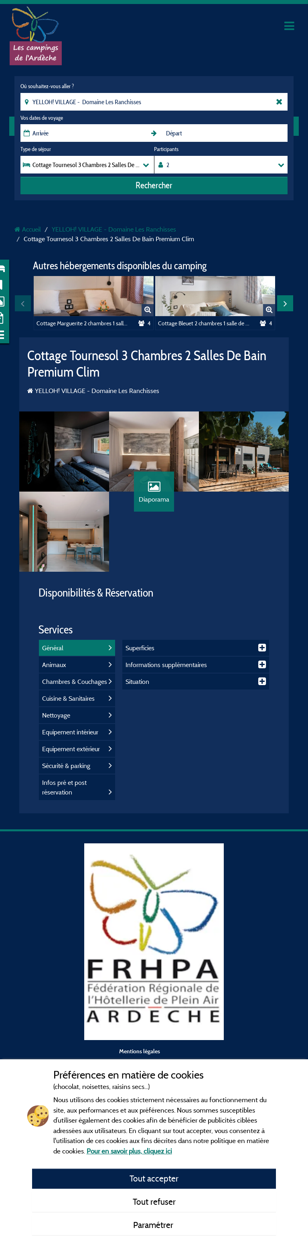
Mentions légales (139, 1051)
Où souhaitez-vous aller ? (47, 86)
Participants (166, 149)
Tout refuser (154, 1201)
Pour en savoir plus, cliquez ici (129, 1151)
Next (285, 303)
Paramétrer (154, 1225)
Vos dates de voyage (41, 117)
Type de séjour (35, 149)
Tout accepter (154, 1178)
